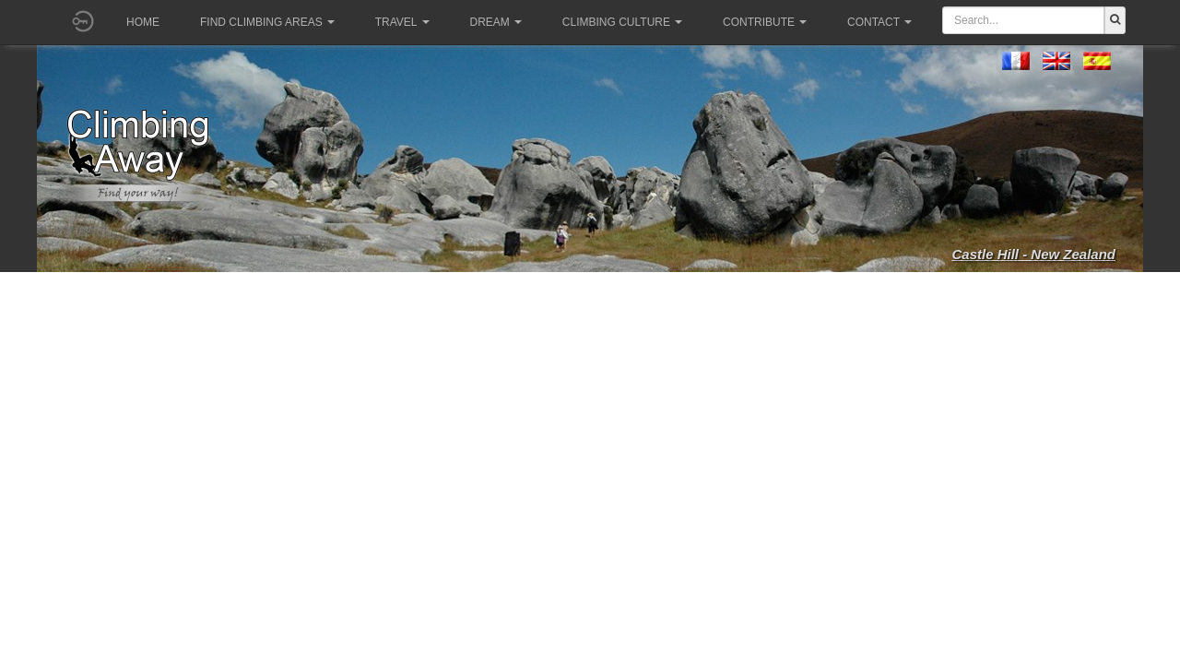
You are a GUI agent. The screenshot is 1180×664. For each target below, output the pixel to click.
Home (142, 22)
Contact (879, 22)
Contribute (765, 22)
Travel (402, 22)
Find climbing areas (267, 22)
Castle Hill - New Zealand (1033, 254)
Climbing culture (622, 22)
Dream (496, 22)
